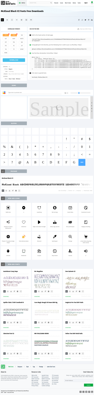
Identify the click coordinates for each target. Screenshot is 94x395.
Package (41, 367)
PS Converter (55, 380)
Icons (61, 3)
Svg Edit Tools (45, 375)
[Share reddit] (82, 20)
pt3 (6, 45)
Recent (56, 3)
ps (13, 45)
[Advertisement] (14, 107)
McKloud (18, 79)
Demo (74, 3)
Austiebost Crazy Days (10, 271)
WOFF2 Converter (46, 378)
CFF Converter (35, 382)
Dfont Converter (35, 384)
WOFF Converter (35, 378)
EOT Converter (55, 377)
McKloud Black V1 (7, 178)
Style (27, 367)
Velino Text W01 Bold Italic (74, 333)
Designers (20, 367)
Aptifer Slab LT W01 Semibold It (13, 302)
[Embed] (16, 190)
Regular (10, 69)
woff (13, 38)
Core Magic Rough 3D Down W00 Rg (45, 302)
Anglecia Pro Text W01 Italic (74, 302)
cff (22, 45)
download (14, 60)
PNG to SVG (34, 375)
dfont (21, 49)
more (82, 162)
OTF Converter (35, 377)
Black (13, 79)
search (51, 2)
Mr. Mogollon (38, 271)
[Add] (2, 19)
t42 (6, 49)
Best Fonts (68, 3)
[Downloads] (9, 190)
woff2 (22, 38)
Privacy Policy (35, 385)
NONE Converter (46, 384)
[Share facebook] (79, 20)
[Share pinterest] (89, 20)
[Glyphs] (16, 19)
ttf (6, 35)
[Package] (21, 19)
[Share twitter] (85, 20)
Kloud (10, 79)
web (14, 35)
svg (22, 35)
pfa (14, 42)
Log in (85, 3)
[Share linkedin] (92, 20)
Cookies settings (46, 385)
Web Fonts (10, 367)
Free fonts (9, 3)
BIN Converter (35, 380)
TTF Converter (55, 375)
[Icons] (26, 19)
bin (22, 42)
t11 (14, 49)
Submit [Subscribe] (88, 385)
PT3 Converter (45, 380)
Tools (79, 3)
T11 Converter (55, 382)
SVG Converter (45, 377)
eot (6, 38)
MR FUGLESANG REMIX (41, 333)
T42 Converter (45, 382)
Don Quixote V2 (70, 271)
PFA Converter (55, 378)
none (5, 52)
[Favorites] (7, 19)
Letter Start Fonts (51, 367)
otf (6, 42)
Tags (34, 367)
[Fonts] (31, 19)
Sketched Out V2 (8, 333)
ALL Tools (54, 384)
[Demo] (11, 19)
